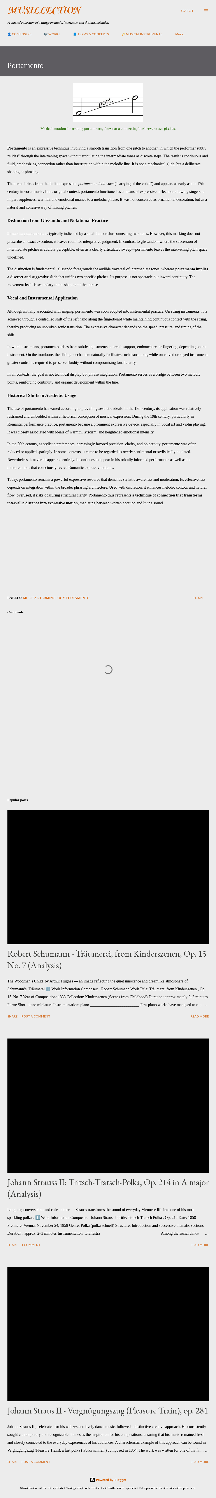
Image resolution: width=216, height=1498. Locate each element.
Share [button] (198, 598)
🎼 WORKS (52, 34)
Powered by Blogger (108, 1480)
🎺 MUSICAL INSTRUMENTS (141, 34)
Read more (200, 1016)
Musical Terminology (44, 598)
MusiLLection (43, 11)
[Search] (187, 10)
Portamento (78, 598)
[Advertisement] (108, 760)
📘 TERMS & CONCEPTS (91, 34)
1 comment (31, 1245)
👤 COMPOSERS (19, 34)
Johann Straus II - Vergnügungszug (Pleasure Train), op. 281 (107, 1410)
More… (180, 34)
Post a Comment (35, 1016)
